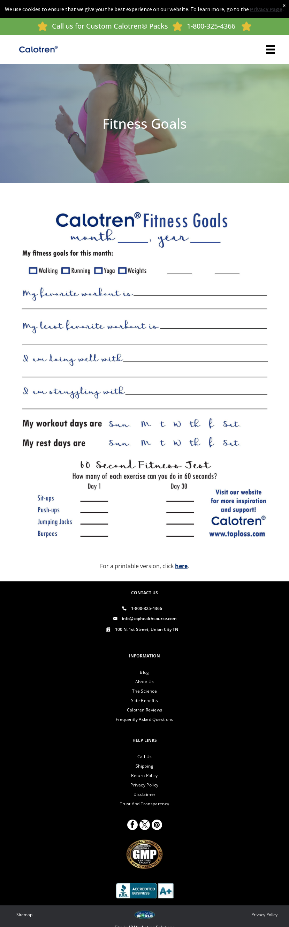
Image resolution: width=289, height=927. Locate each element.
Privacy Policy (264, 915)
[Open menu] (270, 49)
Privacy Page (266, 9)
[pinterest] (157, 826)
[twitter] (144, 826)
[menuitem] (145, 672)
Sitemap (24, 915)
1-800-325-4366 (211, 26)
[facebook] (132, 826)
